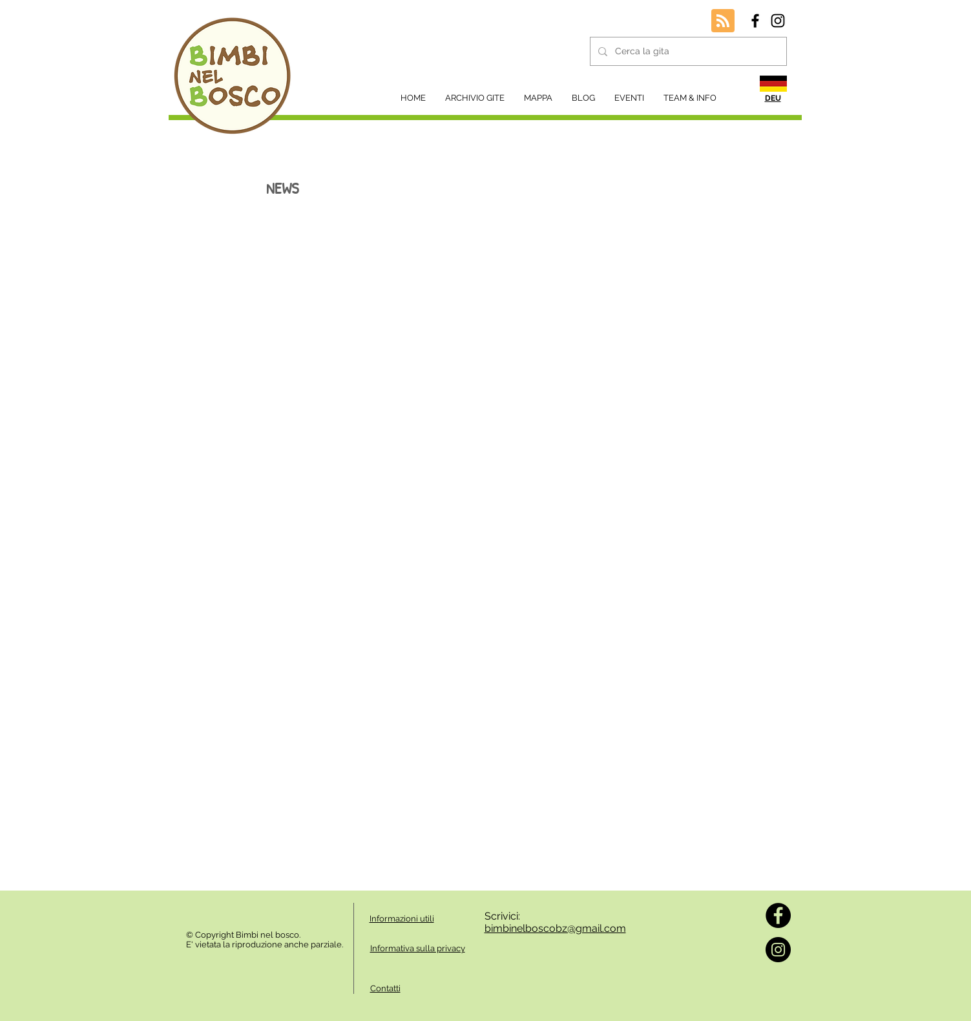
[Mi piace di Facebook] (221, 909)
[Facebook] (778, 915)
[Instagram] (778, 949)
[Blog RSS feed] (723, 21)
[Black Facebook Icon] (755, 21)
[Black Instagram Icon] (778, 21)
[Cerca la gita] (687, 51)
